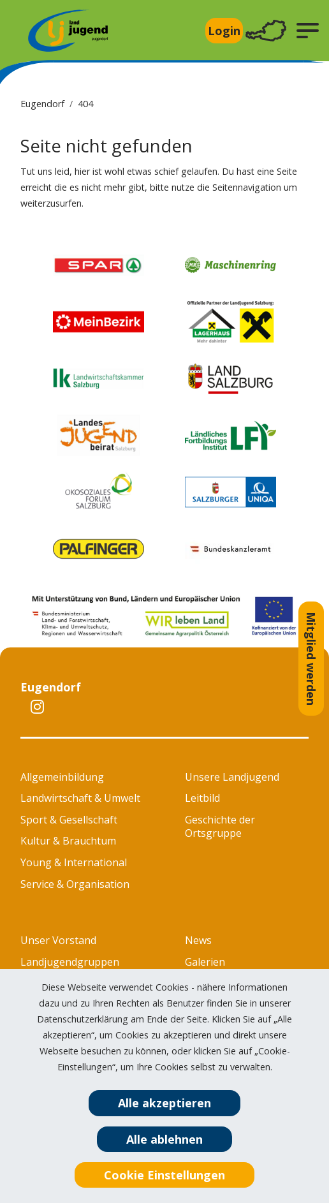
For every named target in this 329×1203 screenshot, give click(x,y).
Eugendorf (42, 104)
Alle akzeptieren (164, 1103)
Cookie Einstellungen (164, 1175)
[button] (307, 30)
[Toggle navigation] (265, 31)
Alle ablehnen (164, 1139)
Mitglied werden (311, 658)
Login (224, 30)
